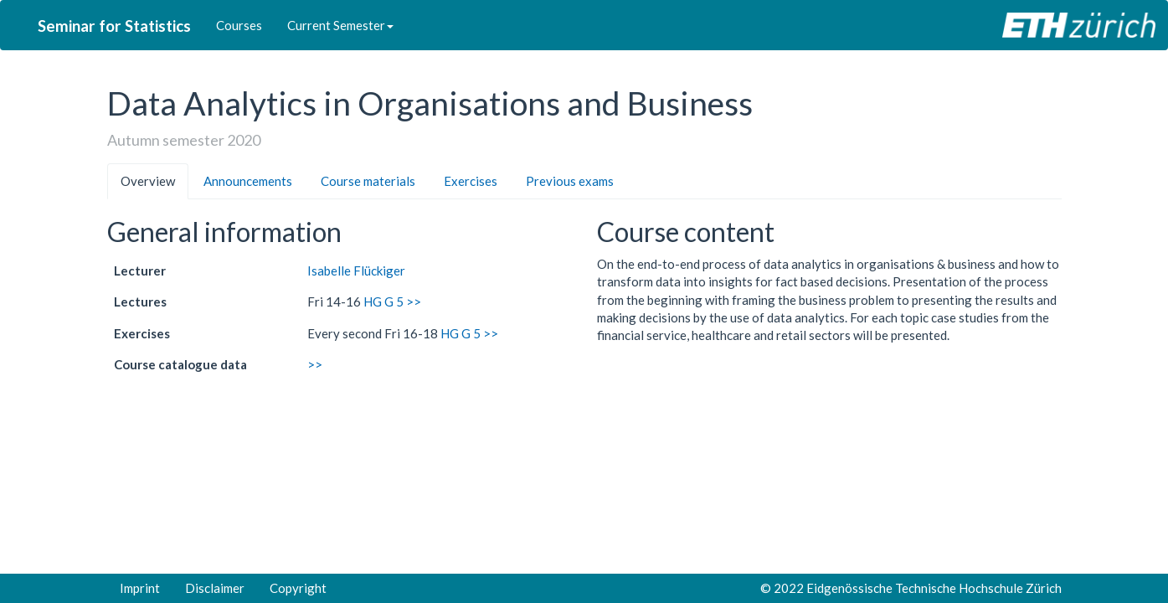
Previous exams (570, 180)
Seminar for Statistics (114, 25)
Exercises (470, 180)
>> (413, 301)
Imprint (140, 587)
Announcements (247, 180)
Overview (148, 180)
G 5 (394, 301)
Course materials (368, 180)
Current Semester (340, 25)
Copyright (298, 587)
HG (372, 301)
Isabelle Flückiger (356, 270)
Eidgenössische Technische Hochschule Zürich (934, 587)
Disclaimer (214, 587)
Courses (239, 25)
